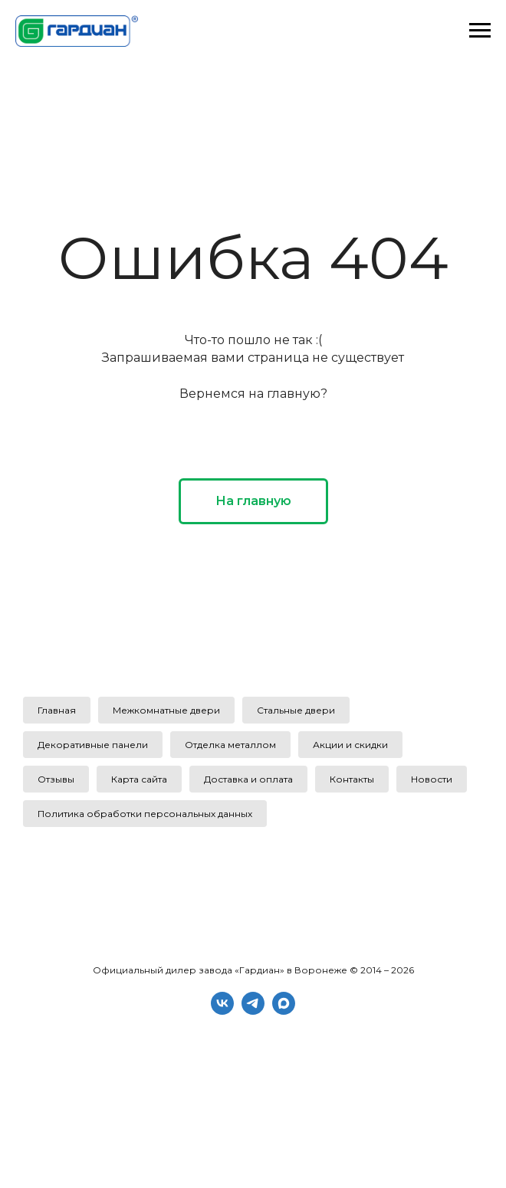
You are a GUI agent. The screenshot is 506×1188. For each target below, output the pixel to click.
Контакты (352, 779)
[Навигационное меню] (480, 30)
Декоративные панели (93, 744)
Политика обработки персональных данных (145, 813)
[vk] (222, 1010)
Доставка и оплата (248, 779)
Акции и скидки (350, 744)
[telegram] (253, 1010)
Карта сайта (139, 779)
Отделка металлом (230, 744)
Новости (431, 779)
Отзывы (56, 779)
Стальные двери (296, 710)
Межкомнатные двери (166, 710)
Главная (57, 710)
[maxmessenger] (283, 1010)
